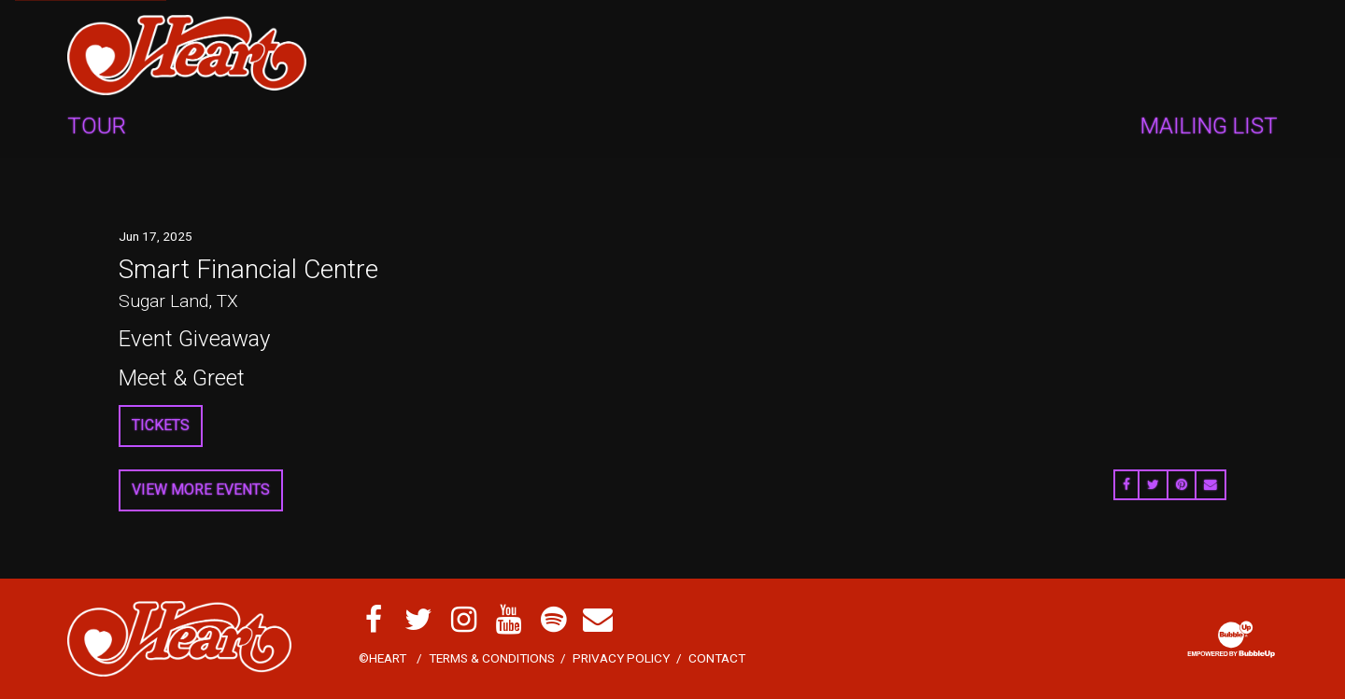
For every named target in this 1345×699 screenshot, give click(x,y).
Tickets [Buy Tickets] (161, 425)
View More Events (201, 489)
